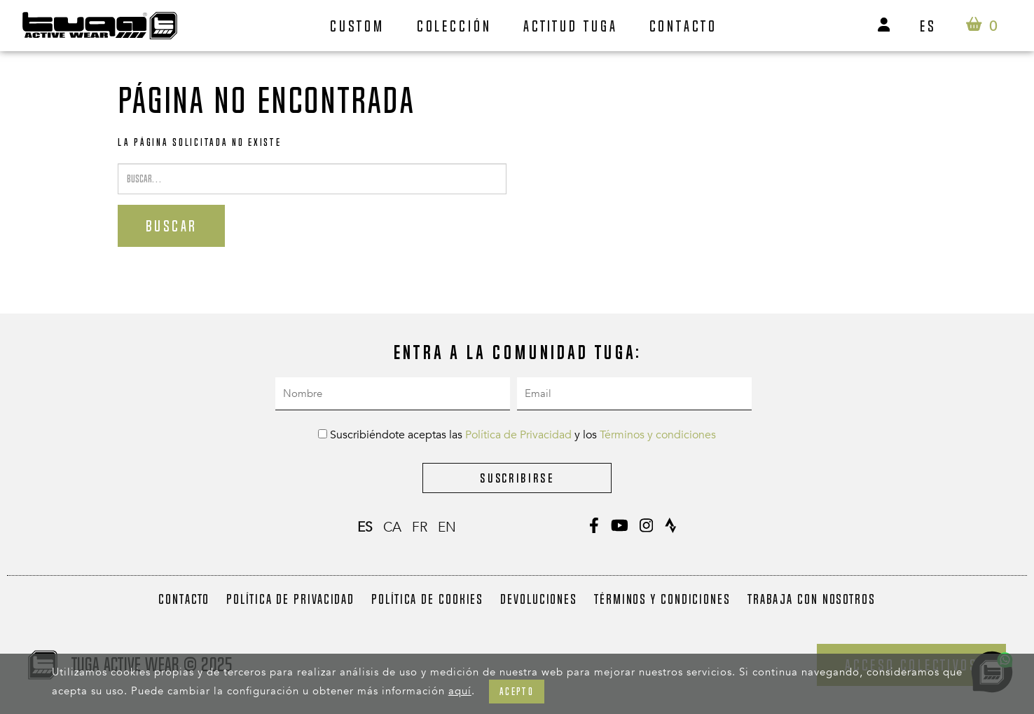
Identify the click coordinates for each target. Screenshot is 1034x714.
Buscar (171, 226)
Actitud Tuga (570, 26)
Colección (454, 26)
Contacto (683, 26)
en (447, 527)
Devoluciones (538, 599)
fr (419, 527)
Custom (357, 26)
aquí (459, 691)
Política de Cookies (427, 599)
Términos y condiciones (658, 435)
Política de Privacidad (518, 435)
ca (392, 527)
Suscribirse (517, 478)
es (928, 26)
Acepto (516, 691)
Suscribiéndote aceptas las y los (517, 435)
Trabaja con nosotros (811, 599)
